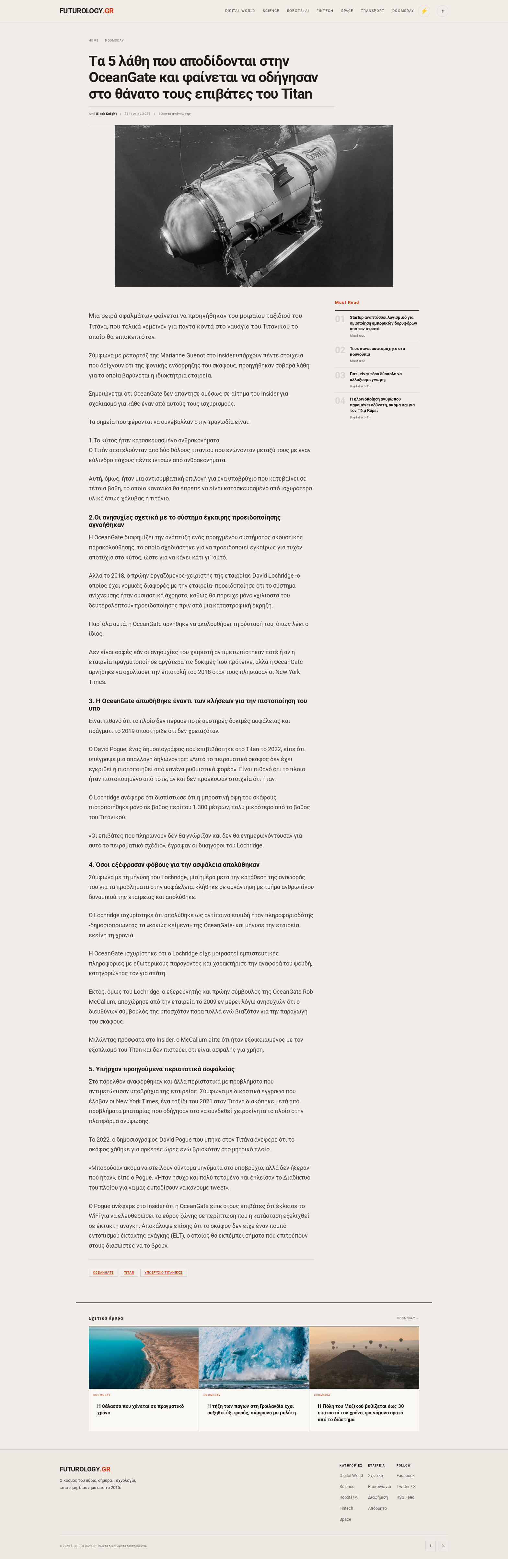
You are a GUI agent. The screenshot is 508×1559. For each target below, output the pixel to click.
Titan (129, 1272)
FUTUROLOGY (86, 11)
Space (347, 11)
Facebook (406, 1475)
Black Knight (106, 113)
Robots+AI (298, 11)
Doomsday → (408, 1318)
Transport (373, 11)
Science (271, 11)
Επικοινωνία (379, 1486)
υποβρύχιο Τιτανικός (163, 1272)
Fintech (325, 11)
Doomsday (403, 11)
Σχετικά (375, 1475)
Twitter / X (406, 1486)
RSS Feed (405, 1497)
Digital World (240, 11)
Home (93, 40)
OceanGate (103, 1272)
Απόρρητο (377, 1508)
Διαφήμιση (378, 1497)
